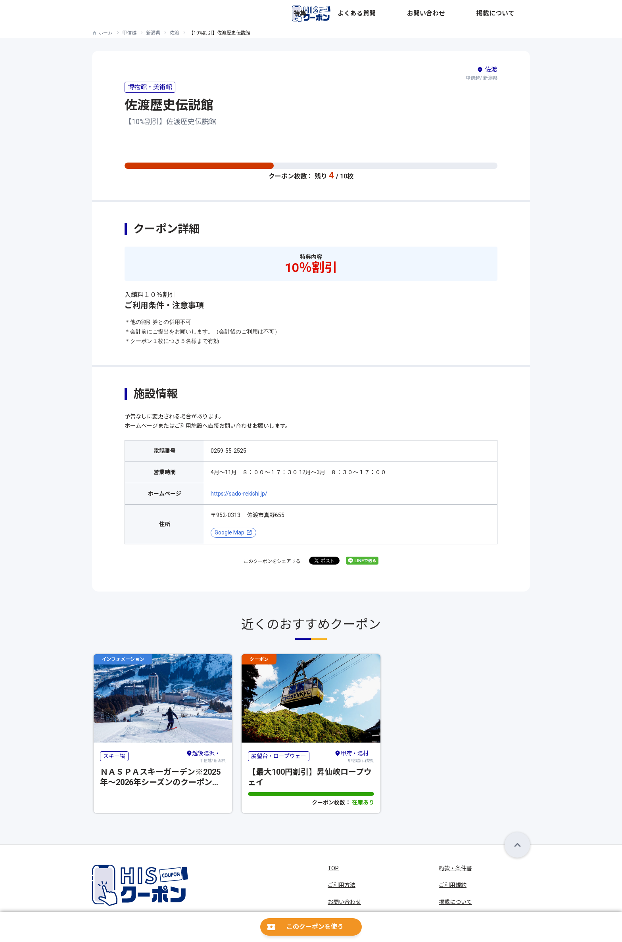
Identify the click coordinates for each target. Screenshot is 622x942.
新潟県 (153, 33)
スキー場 (114, 756)
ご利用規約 (452, 885)
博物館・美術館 (150, 87)
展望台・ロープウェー (278, 756)
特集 (395, 14)
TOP (333, 868)
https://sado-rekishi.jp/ (239, 493)
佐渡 (174, 33)
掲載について (513, 14)
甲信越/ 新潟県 (206, 755)
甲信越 (129, 33)
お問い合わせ (470, 14)
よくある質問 (427, 14)
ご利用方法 (341, 885)
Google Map (229, 532)
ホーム (105, 33)
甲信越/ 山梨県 (354, 755)
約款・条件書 (455, 868)
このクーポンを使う (315, 927)
